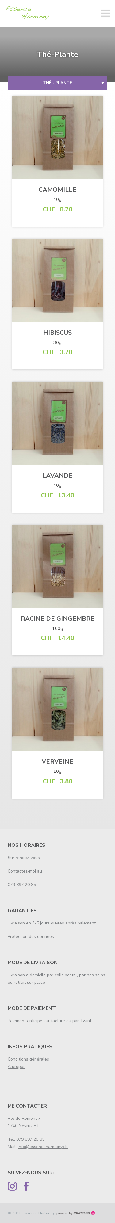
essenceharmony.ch (29, 13)
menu (106, 13)
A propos (16, 1066)
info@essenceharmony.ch (43, 1147)
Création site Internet (75, 1213)
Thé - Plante (57, 83)
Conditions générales (28, 1059)
